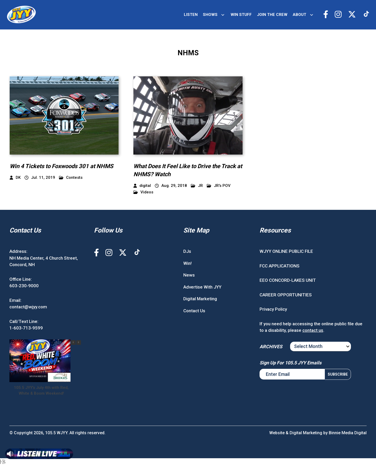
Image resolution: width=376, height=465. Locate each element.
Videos (143, 192)
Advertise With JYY (202, 287)
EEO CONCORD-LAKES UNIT (288, 280)
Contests (71, 178)
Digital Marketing (200, 298)
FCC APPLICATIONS (279, 265)
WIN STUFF (241, 14)
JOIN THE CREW (272, 14)
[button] (78, 342)
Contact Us (194, 310)
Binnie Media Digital (348, 432)
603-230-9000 (24, 285)
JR (197, 186)
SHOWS (210, 14)
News (189, 275)
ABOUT (299, 14)
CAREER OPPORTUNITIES (286, 294)
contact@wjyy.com (28, 306)
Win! (187, 263)
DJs (187, 251)
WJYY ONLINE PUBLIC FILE (286, 251)
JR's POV (219, 186)
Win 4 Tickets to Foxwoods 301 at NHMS (61, 166)
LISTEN (191, 14)
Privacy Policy (273, 309)
